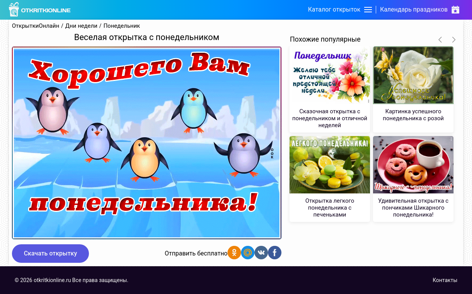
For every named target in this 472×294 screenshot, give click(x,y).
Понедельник (122, 26)
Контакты (445, 280)
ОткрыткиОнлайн (35, 26)
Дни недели (81, 26)
